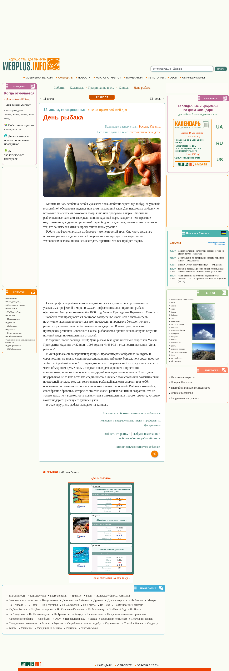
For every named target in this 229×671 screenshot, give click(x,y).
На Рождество (17, 614)
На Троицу (60, 614)
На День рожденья (41, 609)
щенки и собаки (177, 349)
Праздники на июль (101, 87)
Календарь (77, 87)
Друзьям (10, 322)
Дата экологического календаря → (14, 154)
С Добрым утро (13, 349)
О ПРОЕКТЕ (123, 665)
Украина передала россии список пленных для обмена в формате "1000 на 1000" (200, 270)
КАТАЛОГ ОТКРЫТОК (107, 77)
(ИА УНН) (216, 271)
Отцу (58, 618)
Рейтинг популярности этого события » (138, 446)
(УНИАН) (197, 253)
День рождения (13, 345)
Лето (172, 309)
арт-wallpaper (176, 358)
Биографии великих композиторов (189, 387)
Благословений (58, 595)
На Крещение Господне (70, 609)
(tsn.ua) (195, 260)
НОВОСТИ (83, 77)
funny (172, 355)
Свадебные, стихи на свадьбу (84, 623)
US (220, 159)
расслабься (175, 342)
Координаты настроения (184, 398)
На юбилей (44, 618)
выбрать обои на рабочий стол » (140, 438)
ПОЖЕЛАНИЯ (133, 77)
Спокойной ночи (133, 623)
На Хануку (77, 614)
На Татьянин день (39, 614)
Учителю (71, 628)
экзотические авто (178, 352)
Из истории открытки (182, 377)
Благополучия (38, 595)
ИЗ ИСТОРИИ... (156, 77)
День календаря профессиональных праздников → (17, 140)
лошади (173, 327)
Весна (172, 306)
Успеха (13, 628)
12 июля (123, 87)
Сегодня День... (13, 301)
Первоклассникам (75, 618)
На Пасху (135, 609)
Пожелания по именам (114, 618)
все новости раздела (216, 242)
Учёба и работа (13, 312)
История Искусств (180, 382)
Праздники (11, 298)
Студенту (152, 623)
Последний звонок (141, 618)
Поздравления (12, 319)
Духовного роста (117, 600)
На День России (18, 609)
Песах (93, 618)
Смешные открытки (15, 305)
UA (219, 126)
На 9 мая (105, 604)
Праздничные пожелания (23, 623)
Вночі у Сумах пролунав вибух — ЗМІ (197, 264)
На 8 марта (89, 604)
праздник (174, 333)
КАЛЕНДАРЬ (64, 77)
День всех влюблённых (75, 600)
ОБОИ (172, 77)
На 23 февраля (70, 604)
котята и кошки (176, 324)
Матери (151, 600)
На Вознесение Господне (128, 604)
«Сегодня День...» (70, 472)
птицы (173, 339)
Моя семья (11, 308)
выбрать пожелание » (147, 433)
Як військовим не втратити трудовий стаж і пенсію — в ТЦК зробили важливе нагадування (202, 277)
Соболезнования (13, 336)
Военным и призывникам (23, 600)
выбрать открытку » (117, 433)
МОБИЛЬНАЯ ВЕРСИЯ (38, 77)
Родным (58, 623)
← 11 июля (46, 98)
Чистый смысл (89, 628)
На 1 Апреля (16, 604)
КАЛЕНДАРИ (104, 665)
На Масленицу (96, 609)
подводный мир (177, 330)
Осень (172, 312)
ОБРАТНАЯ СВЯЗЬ (147, 665)
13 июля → (157, 98)
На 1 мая (32, 604)
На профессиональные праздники (126, 614)
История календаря (181, 392)
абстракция (175, 361)
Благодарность (17, 595)
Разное (45, 623)
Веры (89, 595)
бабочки (173, 315)
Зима (172, 302)
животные (174, 321)
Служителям (112, 623)
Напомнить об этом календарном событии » (132, 413)
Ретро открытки (13, 333)
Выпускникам (50, 600)
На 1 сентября (50, 604)
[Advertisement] (114, 29)
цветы (172, 346)
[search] (182, 69)
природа (173, 336)
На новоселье (95, 614)
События (10, 315)
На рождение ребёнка (21, 618)
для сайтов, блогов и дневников (198, 114)
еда (171, 318)
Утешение (26, 628)
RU (219, 143)
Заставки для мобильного (181, 299)
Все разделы (219, 244)
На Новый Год (117, 609)
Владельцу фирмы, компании (113, 595)
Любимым (11, 326)
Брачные (10, 329)
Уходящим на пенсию (49, 628)
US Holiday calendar (193, 77)
